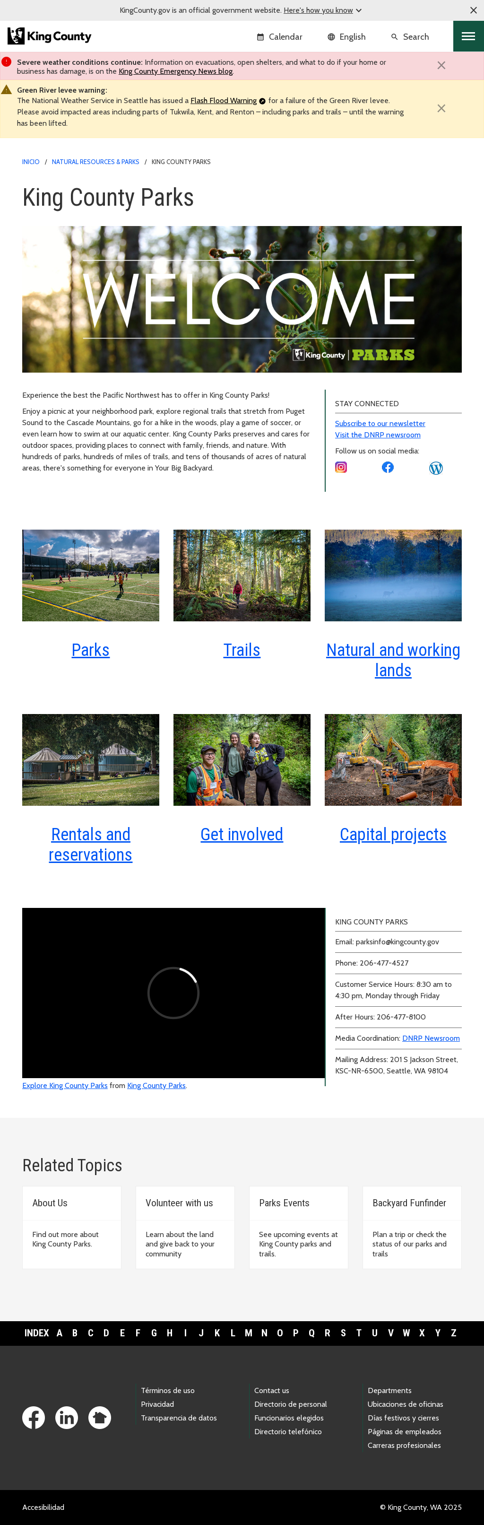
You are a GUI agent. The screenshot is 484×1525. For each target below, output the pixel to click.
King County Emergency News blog (176, 71)
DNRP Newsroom (431, 1038)
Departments (390, 1390)
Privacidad (157, 1404)
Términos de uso (168, 1390)
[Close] (441, 65)
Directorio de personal (290, 1404)
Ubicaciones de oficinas (405, 1404)
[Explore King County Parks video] (173, 993)
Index (37, 1333)
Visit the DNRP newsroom (378, 434)
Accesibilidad (43, 1507)
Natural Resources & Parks (95, 162)
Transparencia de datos (179, 1417)
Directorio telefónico (288, 1431)
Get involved (241, 835)
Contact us (271, 1390)
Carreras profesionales (404, 1445)
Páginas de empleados (404, 1431)
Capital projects (393, 835)
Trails (241, 650)
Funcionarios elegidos (289, 1417)
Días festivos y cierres (403, 1417)
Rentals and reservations (90, 845)
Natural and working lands (393, 660)
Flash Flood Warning (223, 100)
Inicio (31, 162)
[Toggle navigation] (468, 36)
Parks (90, 650)
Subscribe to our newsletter (380, 423)
